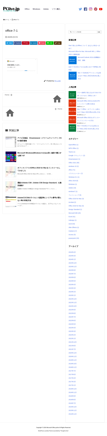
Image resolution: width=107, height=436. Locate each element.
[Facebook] (17, 43)
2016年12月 (73, 389)
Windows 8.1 (74, 177)
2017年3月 (72, 381)
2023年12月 (73, 263)
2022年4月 (72, 328)
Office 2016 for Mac (76, 206)
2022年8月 (72, 313)
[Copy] (57, 43)
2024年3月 (72, 256)
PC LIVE (57, 81)
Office (27, 9)
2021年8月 (72, 346)
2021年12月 (73, 342)
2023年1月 (72, 295)
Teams (72, 152)
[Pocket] (41, 43)
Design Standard (75, 209)
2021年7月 (72, 349)
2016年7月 (72, 403)
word (72, 224)
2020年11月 (73, 356)
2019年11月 (73, 360)
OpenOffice (73, 145)
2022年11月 (73, 302)
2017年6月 (72, 374)
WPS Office (73, 148)
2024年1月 (72, 259)
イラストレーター (76, 173)
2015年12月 (73, 407)
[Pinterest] (25, 43)
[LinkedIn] (33, 43)
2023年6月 (72, 277)
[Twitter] (9, 43)
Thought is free (64, 430)
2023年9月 (72, 270)
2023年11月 (73, 266)
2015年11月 (73, 410)
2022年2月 (72, 335)
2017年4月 (72, 378)
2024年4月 (72, 252)
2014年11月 (73, 414)
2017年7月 (72, 371)
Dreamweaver (74, 159)
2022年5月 (72, 324)
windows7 (73, 191)
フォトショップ (75, 195)
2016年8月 (72, 399)
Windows (36, 9)
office (72, 170)
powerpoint (74, 238)
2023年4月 (72, 284)
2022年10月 (73, 306)
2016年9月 (72, 396)
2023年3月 (72, 288)
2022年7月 (72, 317)
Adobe (46, 9)
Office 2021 (74, 163)
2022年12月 (73, 299)
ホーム (7, 19)
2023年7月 (72, 274)
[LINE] (50, 43)
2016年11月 (73, 392)
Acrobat (72, 202)
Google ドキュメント (77, 155)
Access (72, 234)
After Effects (74, 227)
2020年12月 (73, 353)
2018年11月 (73, 367)
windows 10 (74, 166)
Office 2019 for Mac (76, 198)
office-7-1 (16, 19)
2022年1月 (72, 338)
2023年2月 (72, 292)
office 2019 (73, 181)
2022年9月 (72, 310)
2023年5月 (72, 281)
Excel (72, 216)
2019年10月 (73, 363)
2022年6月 (72, 320)
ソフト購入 (56, 9)
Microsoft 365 (75, 213)
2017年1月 (72, 385)
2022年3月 (72, 331)
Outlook (73, 231)
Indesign (72, 220)
